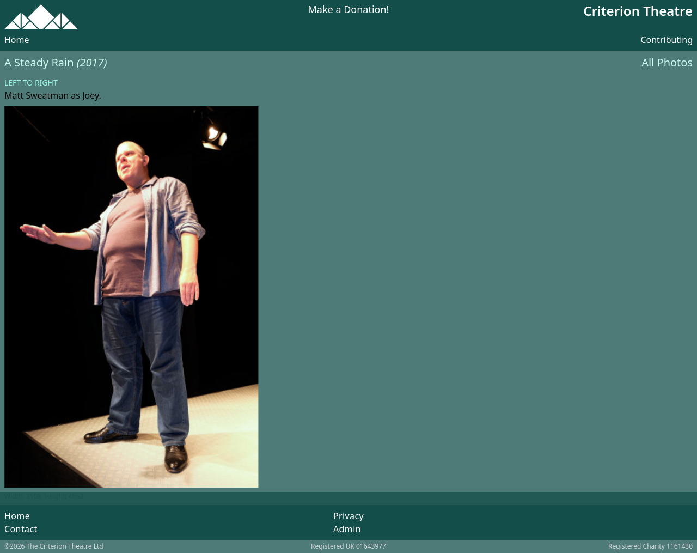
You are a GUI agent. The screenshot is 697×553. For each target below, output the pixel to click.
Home (16, 40)
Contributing (666, 40)
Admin (347, 529)
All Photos (667, 62)
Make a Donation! (348, 10)
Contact (21, 529)
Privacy (348, 516)
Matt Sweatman (36, 95)
